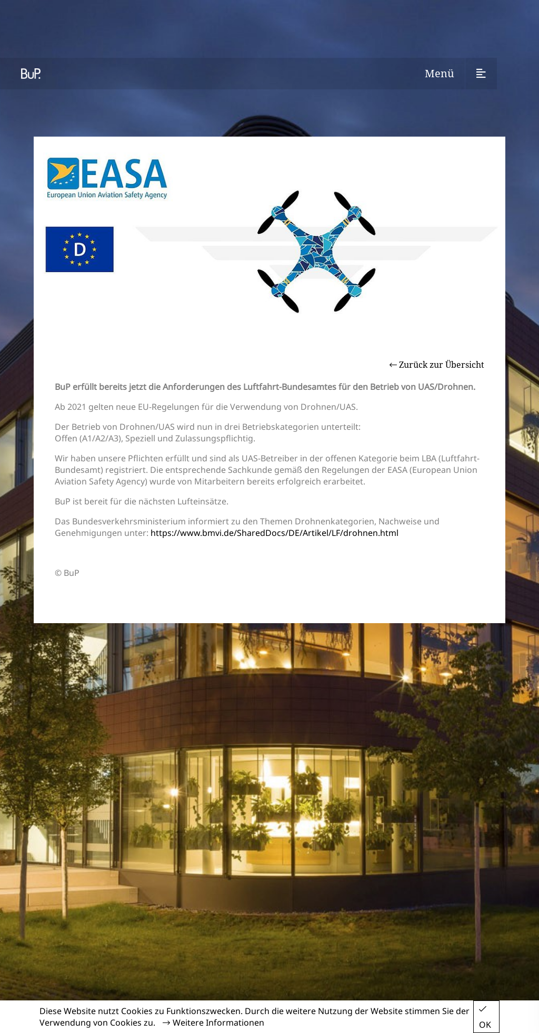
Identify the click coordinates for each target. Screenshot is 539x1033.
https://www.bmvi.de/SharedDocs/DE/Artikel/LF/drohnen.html (274, 533)
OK (485, 1017)
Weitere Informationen (213, 1022)
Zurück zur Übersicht (437, 364)
